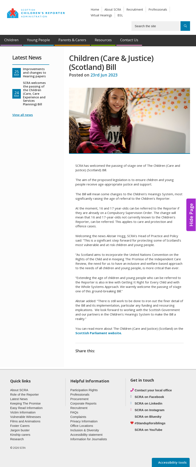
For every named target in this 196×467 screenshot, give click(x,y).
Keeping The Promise (25, 403)
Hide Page (191, 214)
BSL (120, 15)
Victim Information (23, 412)
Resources (103, 39)
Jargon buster (20, 430)
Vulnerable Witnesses (25, 417)
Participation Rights (84, 390)
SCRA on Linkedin (148, 403)
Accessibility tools (172, 462)
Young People (38, 39)
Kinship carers (20, 434)
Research (17, 439)
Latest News (19, 399)
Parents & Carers (72, 39)
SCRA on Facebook (149, 397)
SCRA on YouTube (148, 430)
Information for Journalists (88, 439)
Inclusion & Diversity (84, 430)
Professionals (157, 9)
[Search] (185, 26)
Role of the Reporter (24, 394)
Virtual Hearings (101, 15)
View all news (22, 115)
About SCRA (112, 9)
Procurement (79, 399)
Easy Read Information (26, 408)
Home (95, 9)
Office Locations (81, 425)
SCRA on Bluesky (148, 416)
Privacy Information (83, 421)
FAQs (74, 412)
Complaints (78, 417)
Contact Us (129, 39)
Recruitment (134, 9)
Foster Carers (20, 425)
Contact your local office (153, 390)
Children (11, 39)
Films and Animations (25, 421)
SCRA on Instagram (149, 410)
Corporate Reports (83, 403)
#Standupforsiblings (150, 423)
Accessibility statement (86, 434)
